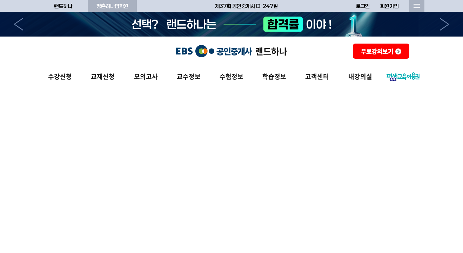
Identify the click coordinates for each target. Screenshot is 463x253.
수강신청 (60, 76)
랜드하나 (63, 6)
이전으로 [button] (18, 24)
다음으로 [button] (444, 24)
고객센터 (317, 76)
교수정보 (189, 76)
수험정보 (231, 76)
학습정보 (274, 76)
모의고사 (146, 76)
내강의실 (360, 76)
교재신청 (103, 76)
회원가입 (389, 6)
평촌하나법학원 (112, 6)
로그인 (363, 6)
